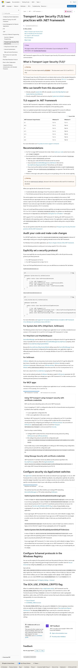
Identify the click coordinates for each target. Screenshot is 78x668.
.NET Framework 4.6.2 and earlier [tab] (48, 392)
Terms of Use (55, 667)
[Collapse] (18, 10)
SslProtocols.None (49, 365)
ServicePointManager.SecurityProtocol (46, 163)
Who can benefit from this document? (33, 33)
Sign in (74, 2)
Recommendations (29, 37)
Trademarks (62, 667)
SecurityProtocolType (64, 608)
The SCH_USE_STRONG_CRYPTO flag (42, 506)
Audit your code (59, 152)
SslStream (26, 361)
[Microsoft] (3, 2)
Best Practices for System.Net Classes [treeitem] (10, 55)
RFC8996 (47, 70)
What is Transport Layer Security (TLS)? (34, 31)
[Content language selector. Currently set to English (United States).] (8, 663)
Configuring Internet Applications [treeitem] (11, 16)
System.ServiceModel (58, 96)
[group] (49, 308)
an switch (48, 588)
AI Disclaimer (4, 667)
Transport (57, 424)
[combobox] (10, 13)
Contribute (26, 667)
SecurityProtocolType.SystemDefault (37, 165)
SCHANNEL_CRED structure (33, 602)
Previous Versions (13, 667)
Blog (20, 667)
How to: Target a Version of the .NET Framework (61, 243)
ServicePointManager (29, 339)
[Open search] (70, 2)
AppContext (29, 475)
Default (25, 367)
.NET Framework (37, 11)
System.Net (39, 92)
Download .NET (71, 6)
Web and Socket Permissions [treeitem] (11, 52)
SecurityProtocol (40, 371)
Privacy (32, 667)
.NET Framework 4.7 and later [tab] (31, 392)
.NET (30, 11)
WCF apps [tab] (41, 486)
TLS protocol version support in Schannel (48, 143)
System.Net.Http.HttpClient (59, 92)
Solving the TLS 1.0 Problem (55, 213)
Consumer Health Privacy (43, 667)
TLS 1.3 (63, 79)
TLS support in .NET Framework (32, 35)
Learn (25, 11)
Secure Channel (30, 600)
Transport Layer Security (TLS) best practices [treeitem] (11, 43)
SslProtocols (26, 365)
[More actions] (74, 11)
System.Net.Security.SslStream (34, 94)
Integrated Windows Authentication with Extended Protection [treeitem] (10, 67)
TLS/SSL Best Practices (40, 50)
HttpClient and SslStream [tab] (30, 486)
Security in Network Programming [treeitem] (8, 38)
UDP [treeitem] (4, 31)
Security (54, 427)
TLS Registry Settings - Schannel (45, 580)
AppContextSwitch (49, 462)
